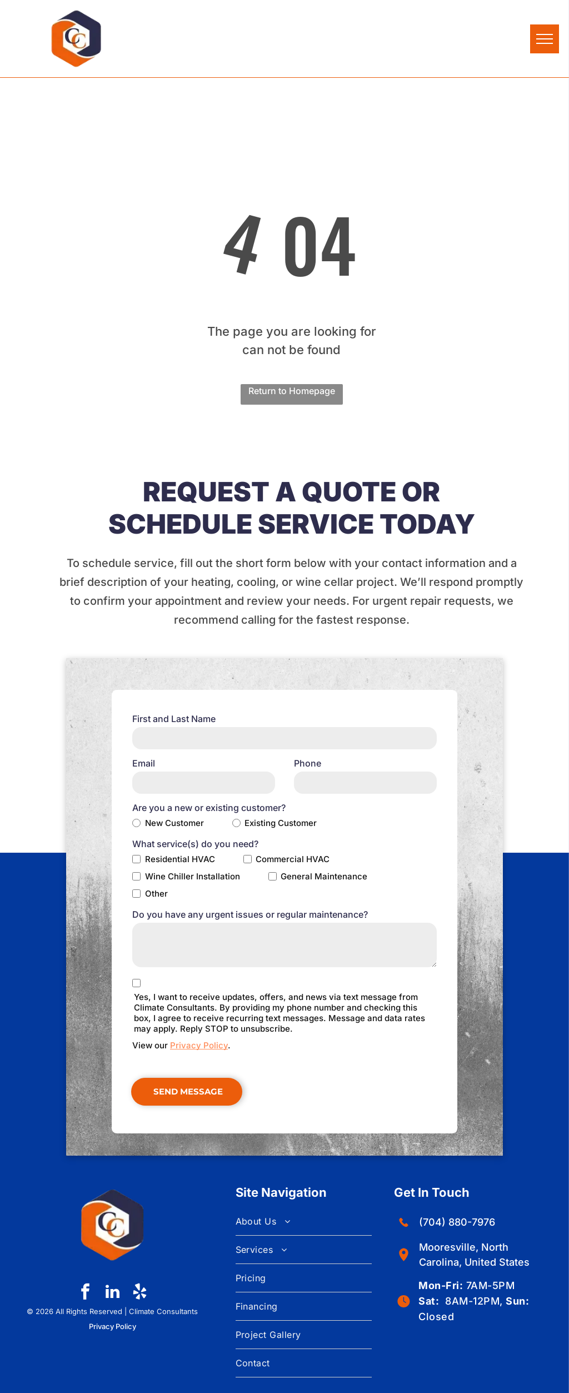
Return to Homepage (291, 390)
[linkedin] (112, 1293)
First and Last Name (174, 718)
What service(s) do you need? (195, 843)
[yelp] (139, 1293)
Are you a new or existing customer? (209, 807)
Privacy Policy (199, 1045)
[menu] (544, 38)
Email (143, 763)
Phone (307, 763)
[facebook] (85, 1293)
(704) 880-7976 (457, 1222)
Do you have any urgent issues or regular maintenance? (250, 914)
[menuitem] (304, 1221)
